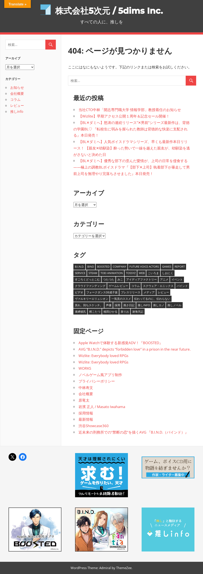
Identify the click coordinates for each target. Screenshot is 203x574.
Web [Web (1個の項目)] (142, 273)
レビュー (17, 105)
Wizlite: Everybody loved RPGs (103, 355)
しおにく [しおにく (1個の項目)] (167, 273)
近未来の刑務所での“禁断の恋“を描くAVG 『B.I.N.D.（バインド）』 (133, 432)
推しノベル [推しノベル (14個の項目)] (174, 305)
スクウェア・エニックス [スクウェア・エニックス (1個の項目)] (158, 286)
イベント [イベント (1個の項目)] (177, 279)
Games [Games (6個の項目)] (166, 266)
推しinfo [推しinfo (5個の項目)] (144, 305)
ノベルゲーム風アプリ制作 (100, 374)
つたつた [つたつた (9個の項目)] (108, 279)
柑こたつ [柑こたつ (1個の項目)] (94, 311)
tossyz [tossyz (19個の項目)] (131, 273)
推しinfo (16, 111)
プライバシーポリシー (97, 381)
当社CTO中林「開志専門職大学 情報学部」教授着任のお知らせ (130, 109)
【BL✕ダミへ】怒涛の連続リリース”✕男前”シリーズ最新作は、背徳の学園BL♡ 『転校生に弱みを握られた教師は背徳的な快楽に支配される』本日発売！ (131, 129)
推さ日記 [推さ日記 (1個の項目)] (129, 305)
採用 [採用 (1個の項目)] (117, 305)
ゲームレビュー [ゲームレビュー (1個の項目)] (118, 286)
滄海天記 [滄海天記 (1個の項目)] (137, 311)
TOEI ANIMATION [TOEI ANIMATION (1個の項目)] (112, 273)
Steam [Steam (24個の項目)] (93, 273)
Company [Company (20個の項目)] (119, 266)
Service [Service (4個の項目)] (80, 273)
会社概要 (86, 393)
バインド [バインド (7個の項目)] (182, 286)
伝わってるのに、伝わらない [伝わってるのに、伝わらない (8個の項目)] (152, 299)
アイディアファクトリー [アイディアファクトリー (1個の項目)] (141, 279)
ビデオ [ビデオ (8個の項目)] (79, 292)
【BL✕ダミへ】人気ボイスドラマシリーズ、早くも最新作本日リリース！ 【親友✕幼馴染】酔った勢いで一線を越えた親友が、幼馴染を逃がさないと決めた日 (131, 148)
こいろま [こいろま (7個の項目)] (153, 273)
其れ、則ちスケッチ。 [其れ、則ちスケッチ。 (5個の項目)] (89, 305)
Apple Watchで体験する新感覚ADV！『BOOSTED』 (121, 342)
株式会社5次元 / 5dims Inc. (109, 10)
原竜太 (84, 400)
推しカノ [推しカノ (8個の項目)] (158, 305)
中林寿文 (86, 387)
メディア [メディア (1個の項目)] (149, 292)
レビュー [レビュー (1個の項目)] (163, 292)
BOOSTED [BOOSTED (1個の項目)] (103, 266)
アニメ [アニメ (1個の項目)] (164, 279)
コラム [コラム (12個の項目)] (135, 286)
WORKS (85, 368)
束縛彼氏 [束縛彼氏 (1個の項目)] (80, 311)
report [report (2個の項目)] (180, 266)
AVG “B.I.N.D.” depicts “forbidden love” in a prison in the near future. (135, 349)
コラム (15, 99)
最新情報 (86, 419)
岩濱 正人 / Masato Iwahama (102, 406)
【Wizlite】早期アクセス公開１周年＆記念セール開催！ (124, 116)
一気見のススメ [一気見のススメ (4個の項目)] (121, 299)
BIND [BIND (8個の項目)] (90, 266)
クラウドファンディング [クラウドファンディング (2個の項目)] (90, 286)
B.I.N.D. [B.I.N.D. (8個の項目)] (79, 266)
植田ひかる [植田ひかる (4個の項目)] (110, 311)
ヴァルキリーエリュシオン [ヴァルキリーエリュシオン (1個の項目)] (91, 299)
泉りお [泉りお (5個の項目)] (125, 311)
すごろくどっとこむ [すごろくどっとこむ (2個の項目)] (87, 279)
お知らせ (17, 87)
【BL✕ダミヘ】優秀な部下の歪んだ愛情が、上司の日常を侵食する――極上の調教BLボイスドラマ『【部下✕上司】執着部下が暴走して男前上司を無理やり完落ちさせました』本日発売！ (131, 167)
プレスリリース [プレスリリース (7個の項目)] (130, 292)
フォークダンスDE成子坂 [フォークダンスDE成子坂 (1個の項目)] (102, 292)
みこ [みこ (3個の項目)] (120, 279)
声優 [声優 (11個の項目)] (108, 305)
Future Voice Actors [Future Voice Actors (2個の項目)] (144, 266)
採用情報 (86, 413)
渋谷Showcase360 (94, 425)
